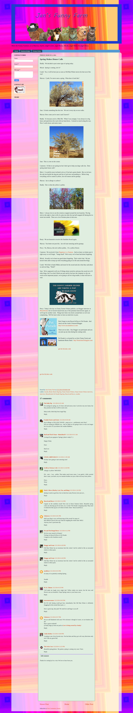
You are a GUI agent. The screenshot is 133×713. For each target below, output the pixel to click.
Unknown (47, 516)
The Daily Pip (48, 403)
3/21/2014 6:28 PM (60, 545)
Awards (46, 392)
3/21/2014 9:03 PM (59, 600)
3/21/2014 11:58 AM (64, 457)
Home (16, 51)
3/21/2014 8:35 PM (55, 571)
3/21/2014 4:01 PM (55, 516)
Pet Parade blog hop (59, 394)
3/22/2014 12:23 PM (59, 646)
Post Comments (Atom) (53, 708)
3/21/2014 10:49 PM (58, 634)
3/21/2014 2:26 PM (75, 490)
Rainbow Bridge (25, 51)
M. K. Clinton (48, 587)
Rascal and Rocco (70, 394)
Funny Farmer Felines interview (83, 392)
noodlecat (47, 571)
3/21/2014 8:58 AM (64, 420)
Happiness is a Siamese (66, 252)
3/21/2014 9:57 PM (55, 617)
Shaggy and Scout (49, 545)
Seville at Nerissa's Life (51, 468)
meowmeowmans (49, 600)
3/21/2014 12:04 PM (63, 468)
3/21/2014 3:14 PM (60, 501)
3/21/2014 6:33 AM (58, 403)
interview (42, 394)
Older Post (89, 704)
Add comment (45, 656)
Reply (45, 414)
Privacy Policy (37, 51)
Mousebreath (44, 311)
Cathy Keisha (48, 634)
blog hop (58, 392)
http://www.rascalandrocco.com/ (68, 325)
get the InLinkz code (64, 349)
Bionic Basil (52, 392)
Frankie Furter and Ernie (51, 420)
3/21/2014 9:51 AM (72, 434)
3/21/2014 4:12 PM (64, 530)
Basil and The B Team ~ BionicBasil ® (55, 434)
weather (78, 394)
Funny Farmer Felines (68, 392)
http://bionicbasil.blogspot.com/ (83, 340)
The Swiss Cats (48, 646)
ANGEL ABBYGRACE (51, 457)
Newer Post (44, 704)
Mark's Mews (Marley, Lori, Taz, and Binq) (57, 490)
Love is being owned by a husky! (72, 625)
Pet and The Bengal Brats (51, 530)
